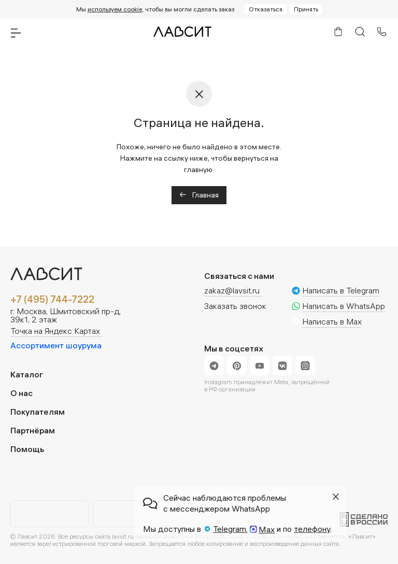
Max (267, 529)
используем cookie (115, 9)
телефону (312, 529)
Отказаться (265, 9)
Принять (306, 9)
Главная (199, 195)
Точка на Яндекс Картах (55, 331)
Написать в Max (332, 322)
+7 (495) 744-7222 (52, 299)
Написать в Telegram (340, 290)
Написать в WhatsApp (343, 306)
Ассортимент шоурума (56, 345)
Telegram (229, 529)
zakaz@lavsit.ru (232, 290)
